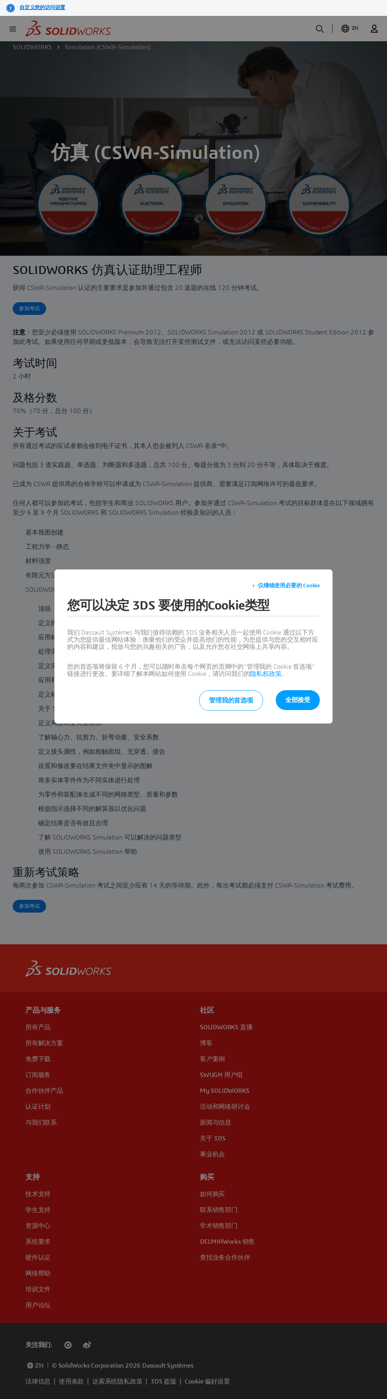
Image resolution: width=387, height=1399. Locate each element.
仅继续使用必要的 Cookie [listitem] (289, 586)
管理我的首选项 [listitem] (231, 700)
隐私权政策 (265, 674)
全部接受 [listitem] (297, 700)
